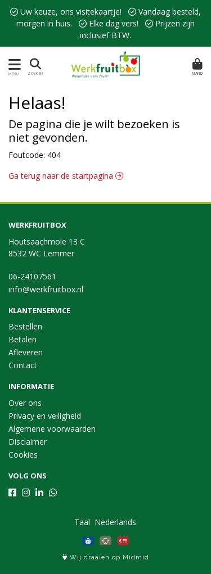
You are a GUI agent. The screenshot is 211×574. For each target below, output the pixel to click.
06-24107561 (32, 276)
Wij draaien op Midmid (105, 557)
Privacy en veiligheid (44, 415)
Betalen (22, 339)
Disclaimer (27, 441)
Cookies (23, 454)
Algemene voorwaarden (52, 428)
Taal (82, 522)
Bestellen (25, 326)
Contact (22, 365)
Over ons (25, 402)
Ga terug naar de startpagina (65, 175)
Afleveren (25, 352)
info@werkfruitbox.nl (45, 289)
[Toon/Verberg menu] (12, 64)
